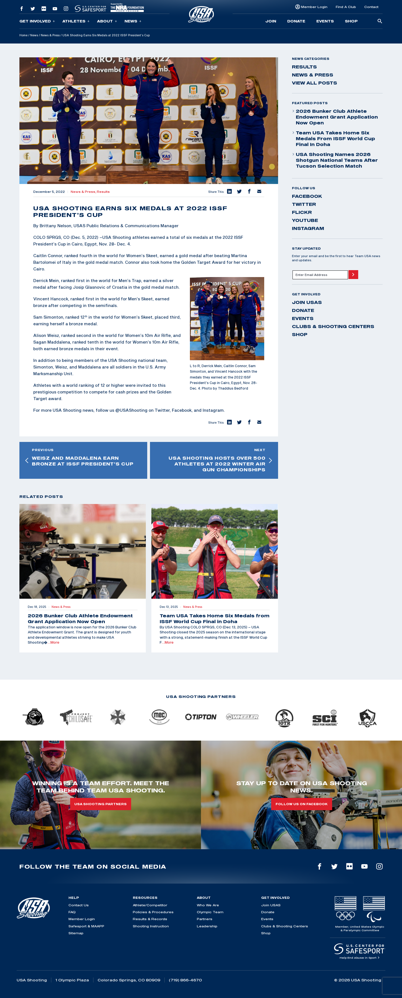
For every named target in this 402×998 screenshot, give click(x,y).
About (107, 21)
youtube (305, 220)
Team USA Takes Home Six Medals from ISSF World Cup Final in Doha (333, 138)
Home (23, 35)
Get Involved (37, 21)
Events (325, 21)
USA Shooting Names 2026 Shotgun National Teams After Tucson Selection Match (335, 160)
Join (270, 21)
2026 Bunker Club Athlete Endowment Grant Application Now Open (335, 117)
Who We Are (208, 905)
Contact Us (78, 905)
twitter (304, 204)
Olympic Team (210, 912)
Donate (296, 21)
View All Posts (314, 82)
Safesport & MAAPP (86, 926)
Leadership (207, 926)
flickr (302, 212)
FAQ (72, 912)
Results (103, 191)
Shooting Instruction (151, 926)
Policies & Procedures (153, 912)
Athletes (76, 21)
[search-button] (380, 21)
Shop (351, 21)
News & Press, (84, 191)
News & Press (50, 35)
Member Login (314, 7)
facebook (307, 196)
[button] (229, 192)
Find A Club (346, 7)
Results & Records (150, 919)
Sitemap (75, 933)
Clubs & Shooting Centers (333, 326)
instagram (308, 228)
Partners (204, 919)
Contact (371, 7)
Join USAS (307, 302)
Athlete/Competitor (150, 905)
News (132, 21)
